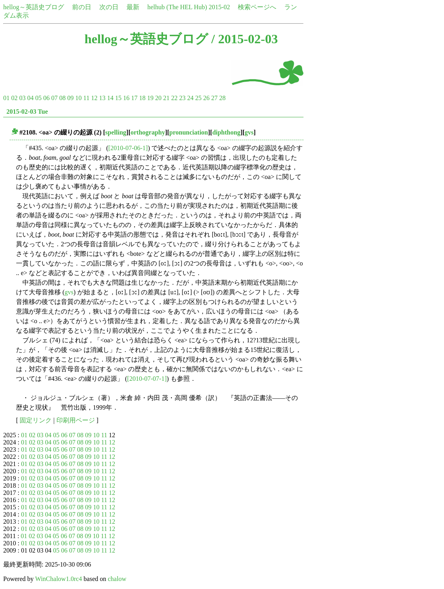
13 (102, 97)
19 (150, 97)
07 (54, 97)
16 (126, 97)
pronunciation (188, 132)
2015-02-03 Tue (27, 111)
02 (14, 97)
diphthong (226, 132)
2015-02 (219, 7)
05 (38, 97)
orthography (148, 132)
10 (78, 97)
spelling (115, 132)
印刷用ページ (75, 420)
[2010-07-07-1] (147, 378)
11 (86, 97)
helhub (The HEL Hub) (177, 7)
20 (158, 97)
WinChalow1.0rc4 (58, 578)
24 (190, 97)
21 (166, 97)
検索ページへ (257, 7)
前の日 (81, 7)
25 (198, 97)
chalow (117, 578)
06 (46, 97)
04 (30, 97)
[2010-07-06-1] (128, 148)
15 (118, 97)
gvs (249, 132)
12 (94, 97)
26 (206, 97)
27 (214, 97)
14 (110, 97)
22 (174, 97)
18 (142, 97)
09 (70, 97)
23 (182, 97)
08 (62, 97)
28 (222, 97)
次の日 (109, 7)
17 (134, 97)
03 (22, 97)
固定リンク (36, 420)
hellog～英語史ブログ (33, 7)
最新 (133, 7)
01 (6, 97)
